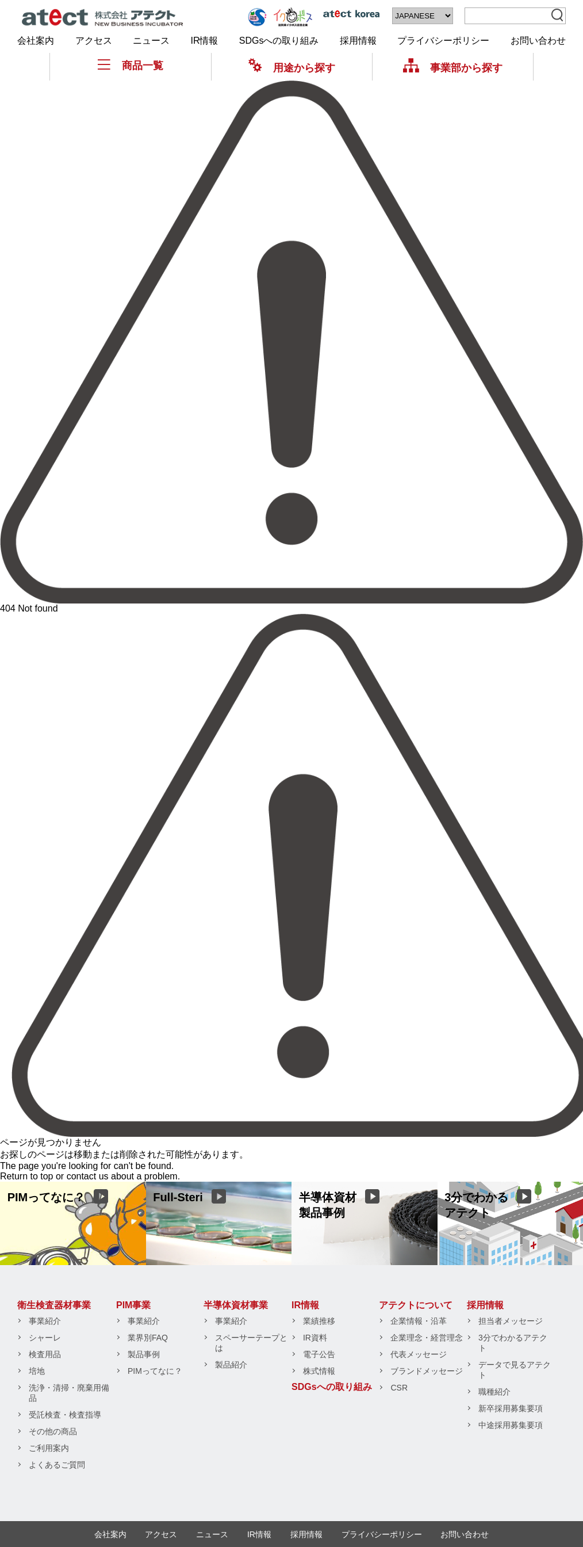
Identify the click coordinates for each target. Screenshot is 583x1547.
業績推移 (319, 1321)
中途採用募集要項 (510, 1425)
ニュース (151, 40)
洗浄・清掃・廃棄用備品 (69, 1393)
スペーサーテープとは (251, 1343)
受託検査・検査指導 (65, 1414)
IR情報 (204, 40)
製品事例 (144, 1354)
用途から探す (291, 68)
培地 (37, 1371)
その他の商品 (53, 1431)
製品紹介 (231, 1364)
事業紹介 (45, 1321)
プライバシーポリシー (443, 40)
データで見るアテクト (514, 1370)
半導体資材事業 (236, 1305)
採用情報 (358, 40)
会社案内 (35, 40)
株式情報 (319, 1371)
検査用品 (45, 1354)
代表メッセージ (418, 1354)
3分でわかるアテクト (512, 1343)
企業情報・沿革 (418, 1321)
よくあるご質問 (57, 1464)
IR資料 (315, 1337)
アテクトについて (415, 1305)
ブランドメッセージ (426, 1371)
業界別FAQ (148, 1337)
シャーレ (45, 1337)
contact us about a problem (122, 1176)
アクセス (93, 40)
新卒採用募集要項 (510, 1408)
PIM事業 (133, 1305)
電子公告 (319, 1354)
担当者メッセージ (510, 1321)
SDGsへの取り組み (279, 40)
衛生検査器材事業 (54, 1305)
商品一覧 (130, 65)
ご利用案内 (49, 1448)
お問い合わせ (538, 40)
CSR (399, 1387)
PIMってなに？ (155, 1371)
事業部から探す (453, 68)
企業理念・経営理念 (426, 1337)
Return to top (26, 1176)
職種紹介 (494, 1391)
